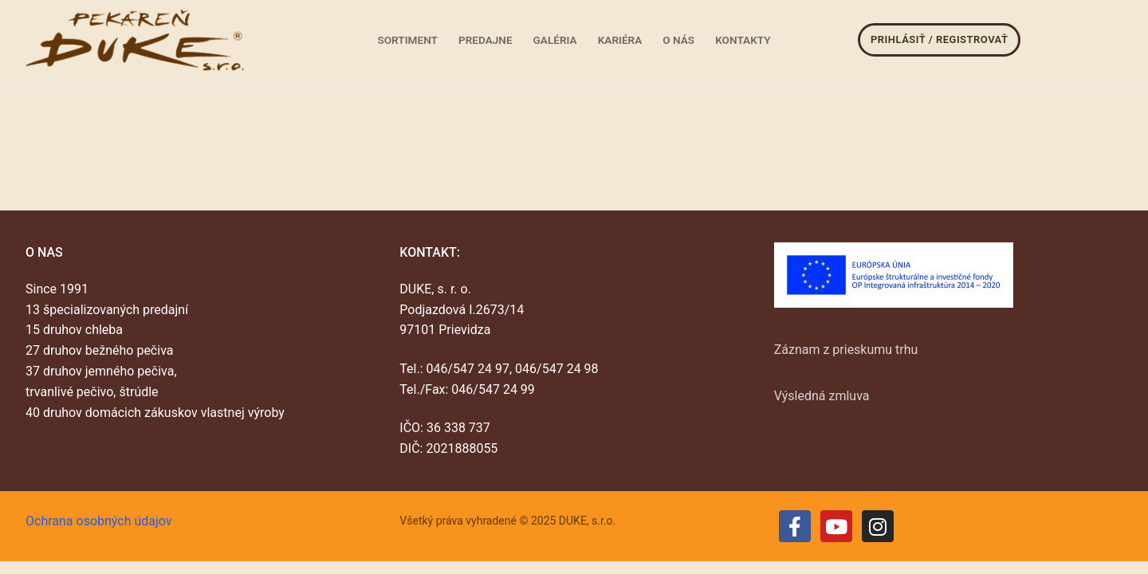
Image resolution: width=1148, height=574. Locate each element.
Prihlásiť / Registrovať (939, 39)
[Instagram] (878, 526)
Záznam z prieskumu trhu (846, 349)
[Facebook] (795, 526)
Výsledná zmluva (822, 395)
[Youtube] (836, 526)
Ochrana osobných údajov (99, 521)
